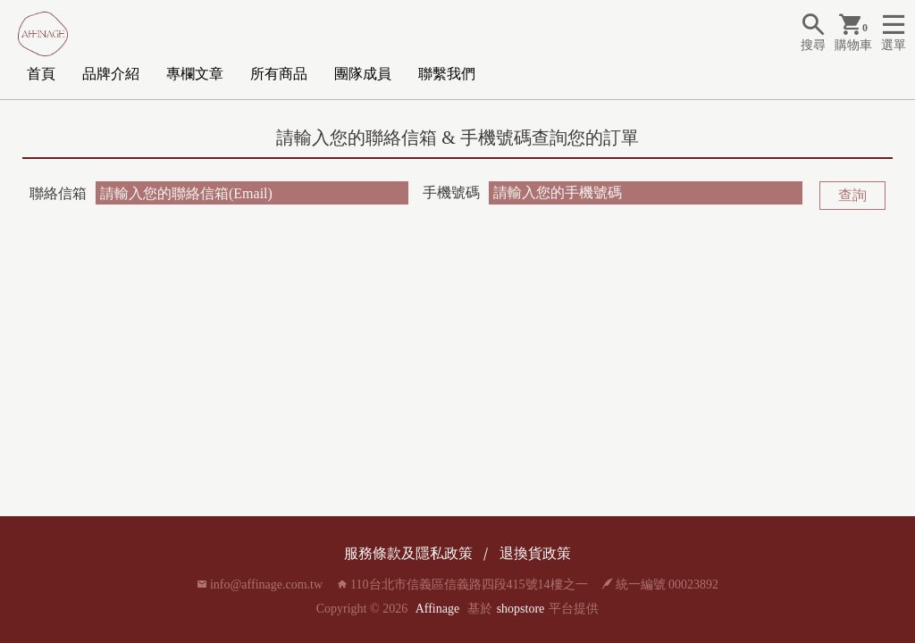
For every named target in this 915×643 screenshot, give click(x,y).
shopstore (521, 608)
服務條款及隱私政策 (408, 553)
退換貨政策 (535, 553)
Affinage (438, 608)
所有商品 (278, 73)
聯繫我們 (446, 73)
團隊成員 (362, 73)
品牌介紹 (110, 73)
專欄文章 (194, 73)
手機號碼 (451, 192)
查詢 (852, 195)
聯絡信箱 (58, 193)
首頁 (41, 73)
